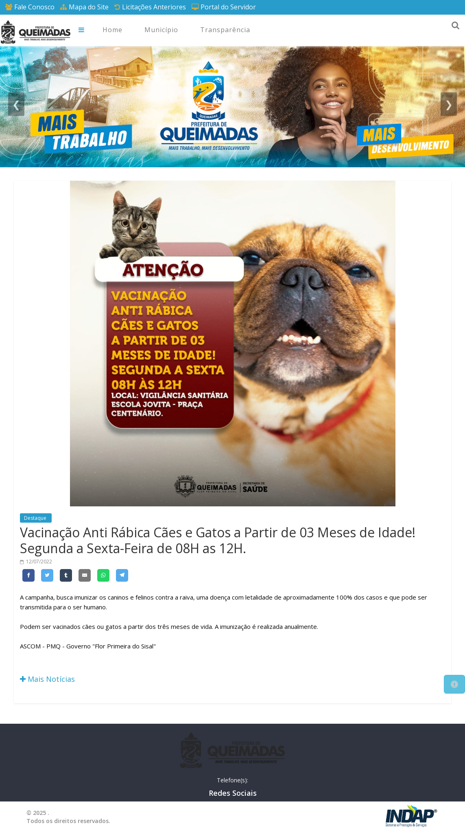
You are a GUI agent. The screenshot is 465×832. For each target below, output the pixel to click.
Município (161, 29)
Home (112, 29)
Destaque (36, 518)
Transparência (225, 29)
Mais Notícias (47, 679)
